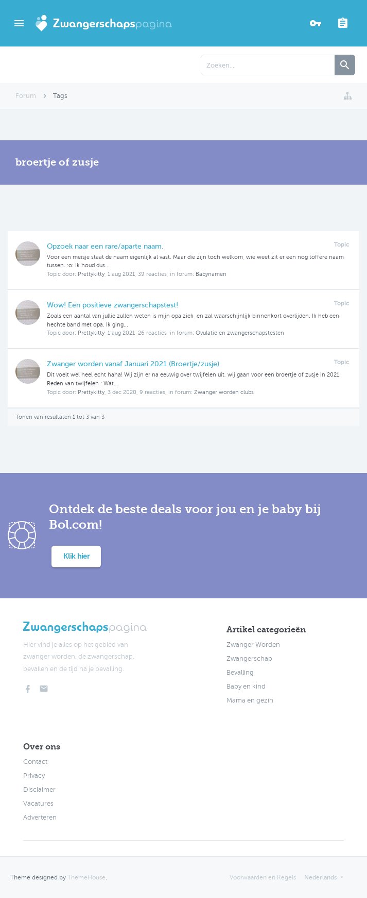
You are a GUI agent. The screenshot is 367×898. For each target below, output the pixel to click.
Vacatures (38, 803)
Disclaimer (39, 789)
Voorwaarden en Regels (263, 877)
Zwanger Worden (253, 644)
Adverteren (40, 817)
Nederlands (320, 877)
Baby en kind (246, 686)
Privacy (34, 775)
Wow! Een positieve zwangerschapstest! (112, 305)
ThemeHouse (86, 877)
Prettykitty (91, 274)
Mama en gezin (249, 700)
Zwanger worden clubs (224, 392)
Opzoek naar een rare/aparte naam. (105, 246)
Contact (35, 761)
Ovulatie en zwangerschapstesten (240, 333)
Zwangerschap (249, 658)
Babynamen (211, 274)
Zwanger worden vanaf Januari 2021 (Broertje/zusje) (133, 364)
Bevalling (240, 672)
